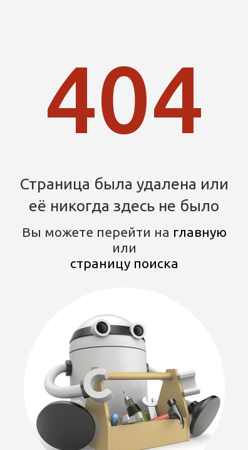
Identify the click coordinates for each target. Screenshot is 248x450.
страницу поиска (124, 263)
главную (200, 231)
